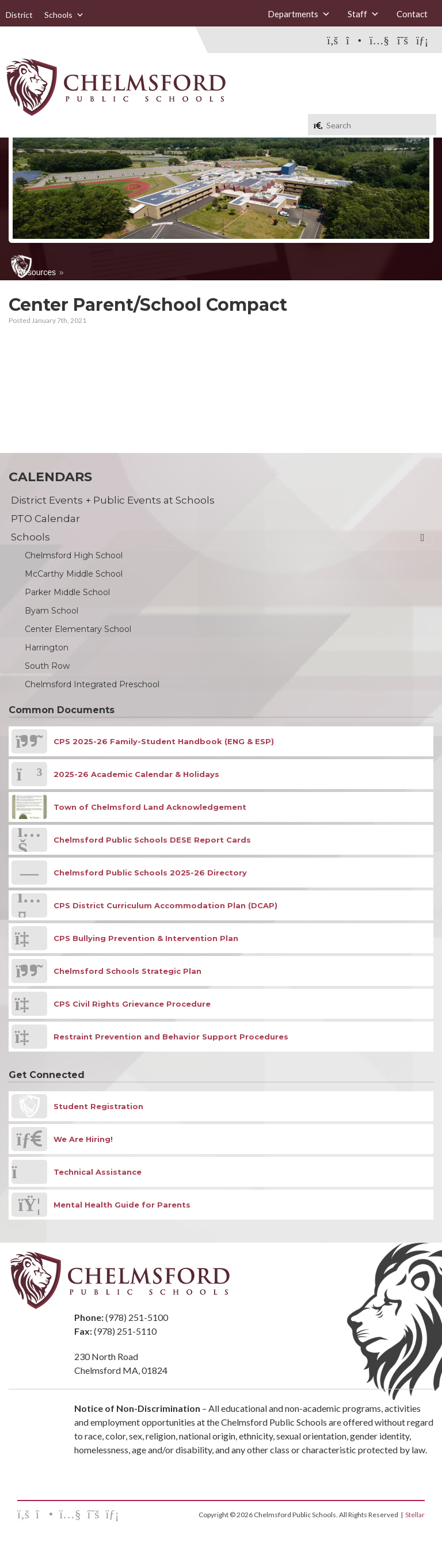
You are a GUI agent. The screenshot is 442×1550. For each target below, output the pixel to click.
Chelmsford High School (74, 555)
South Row (47, 666)
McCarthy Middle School (74, 574)
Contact (412, 14)
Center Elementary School (78, 629)
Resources (36, 272)
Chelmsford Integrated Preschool (92, 684)
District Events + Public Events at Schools (113, 500)
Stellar (415, 1514)
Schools (64, 14)
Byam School (51, 610)
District (19, 15)
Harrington (46, 647)
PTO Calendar (45, 518)
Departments (299, 14)
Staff (363, 14)
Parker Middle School (67, 592)
